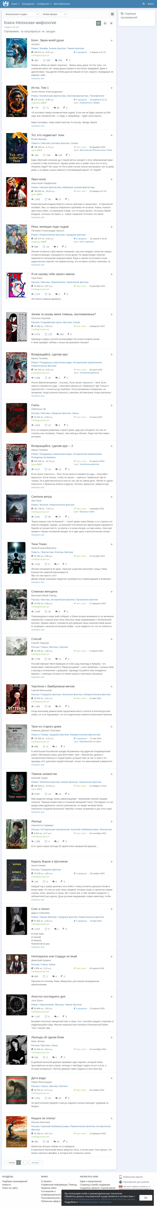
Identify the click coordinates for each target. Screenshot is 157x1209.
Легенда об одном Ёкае (47, 1037)
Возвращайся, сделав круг (49, 354)
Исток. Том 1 (40, 87)
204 (61, 334)
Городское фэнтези (76, 234)
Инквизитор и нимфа (90, 102)
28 (60, 706)
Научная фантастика (77, 96)
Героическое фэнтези (77, 282)
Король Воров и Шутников (49, 861)
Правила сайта (48, 1188)
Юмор (45, 734)
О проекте (46, 1181)
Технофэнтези (97, 96)
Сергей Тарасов (40, 642)
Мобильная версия (131, 1177)
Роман (34, 48)
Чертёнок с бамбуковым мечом (53, 686)
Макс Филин (38, 1041)
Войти (151, 4)
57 (60, 517)
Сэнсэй (36, 639)
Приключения (58, 282)
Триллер (63, 647)
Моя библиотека (62, 4)
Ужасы (75, 413)
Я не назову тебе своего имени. (53, 274)
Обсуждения (28, 4)
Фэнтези (44, 504)
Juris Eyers (37, 1000)
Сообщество (44, 4)
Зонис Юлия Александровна (47, 91)
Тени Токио (39, 544)
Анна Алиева (38, 865)
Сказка (74, 143)
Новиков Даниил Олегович (45, 730)
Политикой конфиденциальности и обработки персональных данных (100, 1199)
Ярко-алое (38, 179)
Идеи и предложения (91, 1181)
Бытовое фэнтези (60, 143)
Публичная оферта (51, 1201)
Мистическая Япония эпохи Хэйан (96, 150)
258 (60, 60)
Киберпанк (67, 187)
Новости (6, 1184)
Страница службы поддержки (95, 1184)
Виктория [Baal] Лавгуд (43, 595)
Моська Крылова (40, 1122)
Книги (15, 4)
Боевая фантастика (84, 187)
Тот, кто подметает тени (47, 135)
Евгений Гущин (39, 777)
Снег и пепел (40, 909)
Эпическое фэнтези (72, 694)
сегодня (50, 31)
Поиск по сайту (10, 1188)
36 (58, 108)
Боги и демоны (87, 241)
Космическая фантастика (53, 96)
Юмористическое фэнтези (97, 694)
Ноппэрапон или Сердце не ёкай (54, 956)
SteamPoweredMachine (43, 548)
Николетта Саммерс (42, 825)
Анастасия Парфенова (43, 183)
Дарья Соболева (40, 912)
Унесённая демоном (89, 372)
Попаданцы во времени (43, 457)
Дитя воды (38, 1078)
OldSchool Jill (38, 409)
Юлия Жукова (38, 139)
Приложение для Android (134, 1182)
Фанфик (44, 48)
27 (60, 199)
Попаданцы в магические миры (56, 362)
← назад (10, 1162)
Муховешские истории (90, 741)
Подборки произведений (14, 1181)
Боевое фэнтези (57, 48)
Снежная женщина (44, 591)
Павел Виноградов (41, 1082)
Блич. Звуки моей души (47, 40)
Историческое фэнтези (63, 599)
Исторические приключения (87, 362)
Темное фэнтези (75, 48)
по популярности (30, 31)
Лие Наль (36, 500)
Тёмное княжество (44, 774)
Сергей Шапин (108, 1188)
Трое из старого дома (46, 726)
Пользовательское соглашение (57, 1198)
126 (60, 155)
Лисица (36, 821)
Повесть (35, 143)
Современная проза (51, 322)
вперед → (37, 1162)
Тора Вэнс (36, 278)
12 (60, 469)
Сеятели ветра (41, 496)
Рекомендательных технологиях (95, 1202)
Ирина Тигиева (39, 358)
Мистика (46, 143)
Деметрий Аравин (41, 960)
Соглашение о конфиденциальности (52, 1193)
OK (145, 1198)
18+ (120, 1186)
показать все (37, 78)
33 (60, 1098)
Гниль (35, 405)
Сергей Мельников (41, 690)
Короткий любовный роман (85, 829)
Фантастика (48, 552)
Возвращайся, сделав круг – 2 (52, 446)
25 (58, 1141)
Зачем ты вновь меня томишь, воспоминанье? (63, 314)
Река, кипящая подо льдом (50, 226)
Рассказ (35, 282)
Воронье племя (87, 511)
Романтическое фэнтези (52, 234)
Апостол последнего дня (48, 996)
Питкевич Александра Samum (47, 230)
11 (60, 659)
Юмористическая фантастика (85, 734)
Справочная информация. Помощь (59, 1184)
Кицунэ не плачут (43, 1118)
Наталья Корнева (40, 318)
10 (60, 794)
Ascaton (35, 44)
